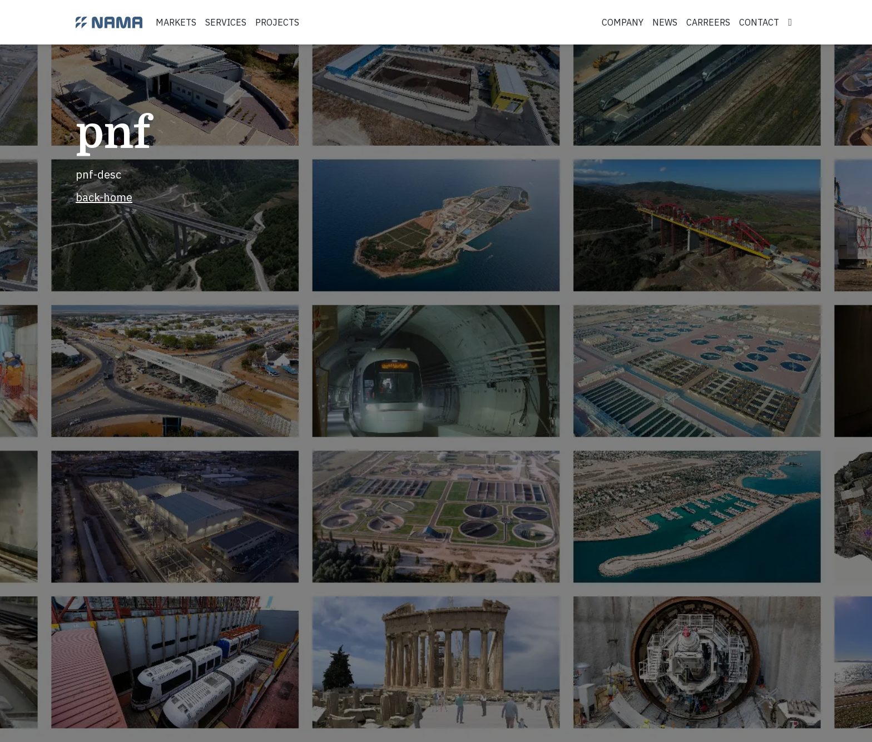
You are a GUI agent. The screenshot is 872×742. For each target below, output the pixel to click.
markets (176, 22)
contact (759, 22)
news (664, 22)
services (225, 22)
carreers (708, 22)
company (622, 22)
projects (277, 22)
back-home (104, 197)
